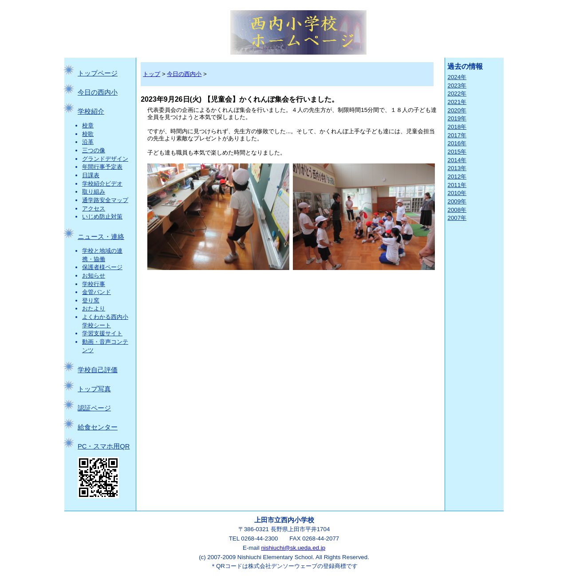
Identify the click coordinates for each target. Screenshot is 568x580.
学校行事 (93, 284)
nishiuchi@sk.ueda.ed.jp (293, 547)
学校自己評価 (98, 369)
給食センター (98, 427)
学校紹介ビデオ (102, 183)
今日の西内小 (98, 92)
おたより (93, 308)
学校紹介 (91, 111)
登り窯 (90, 300)
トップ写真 (94, 389)
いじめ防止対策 (102, 216)
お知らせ (93, 275)
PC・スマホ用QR (104, 446)
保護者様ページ (102, 267)
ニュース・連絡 (101, 236)
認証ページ (94, 408)
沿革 (88, 142)
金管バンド (96, 292)
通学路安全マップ (105, 200)
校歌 (88, 134)
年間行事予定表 (102, 166)
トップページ (98, 73)
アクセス (93, 208)
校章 (88, 125)
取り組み (93, 191)
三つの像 (93, 150)
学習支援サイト (102, 333)
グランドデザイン (105, 158)
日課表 (90, 175)
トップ (151, 74)
